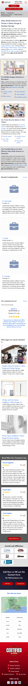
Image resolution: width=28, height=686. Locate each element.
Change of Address (15, 668)
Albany (7, 629)
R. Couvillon (6, 276)
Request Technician (15, 665)
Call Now (7, 583)
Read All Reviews (14, 539)
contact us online (14, 51)
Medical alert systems (20, 141)
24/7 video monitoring (6, 140)
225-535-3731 (18, 3)
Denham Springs (12, 47)
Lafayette (24, 47)
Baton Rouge (4, 47)
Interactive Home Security (6, 14)
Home (3, 12)
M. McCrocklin (6, 201)
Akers (19, 625)
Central (19, 47)
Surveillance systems (22, 97)
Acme (7, 621)
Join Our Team (22, 674)
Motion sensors (7, 96)
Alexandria (19, 629)
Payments (14, 6)
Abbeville (8, 617)
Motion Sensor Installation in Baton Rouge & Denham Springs (13, 437)
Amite (19, 637)
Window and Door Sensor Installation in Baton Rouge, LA (12, 401)
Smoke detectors (21, 92)
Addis (19, 621)
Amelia (7, 637)
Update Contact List (9, 674)
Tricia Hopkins (7, 513)
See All (25, 177)
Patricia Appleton (8, 463)
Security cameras (7, 136)
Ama (8, 633)
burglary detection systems (7, 46)
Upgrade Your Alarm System (14, 9)
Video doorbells (21, 94)
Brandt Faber (7, 490)
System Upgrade (15, 671)
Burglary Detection (18, 14)
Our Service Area (14, 593)
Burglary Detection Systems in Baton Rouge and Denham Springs (13, 367)
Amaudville (19, 633)
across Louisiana (13, 49)
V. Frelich (5, 238)
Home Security (10, 12)
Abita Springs (19, 617)
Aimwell (7, 625)
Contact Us (20, 583)
